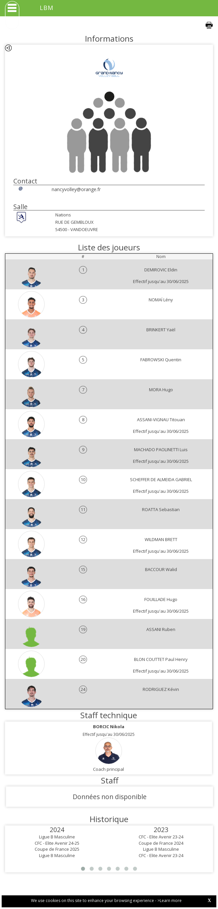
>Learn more (169, 900)
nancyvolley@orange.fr (76, 189)
